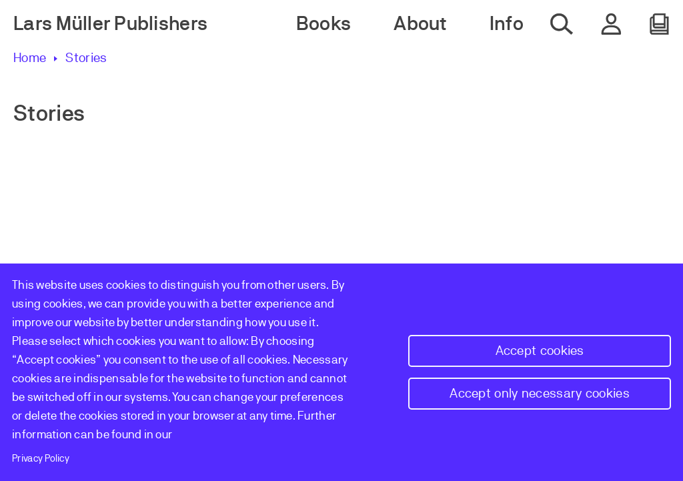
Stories (86, 57)
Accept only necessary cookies (540, 393)
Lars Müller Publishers (110, 24)
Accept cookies (540, 350)
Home (29, 57)
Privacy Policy (40, 458)
